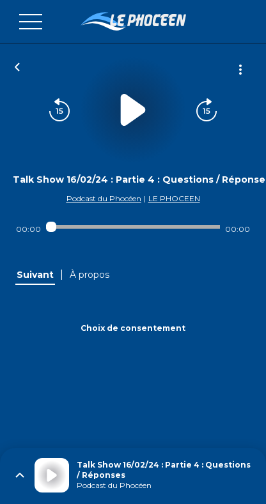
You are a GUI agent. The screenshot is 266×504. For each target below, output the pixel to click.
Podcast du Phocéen (103, 198)
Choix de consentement (133, 328)
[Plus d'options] (240, 69)
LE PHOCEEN (174, 198)
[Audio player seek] (133, 227)
